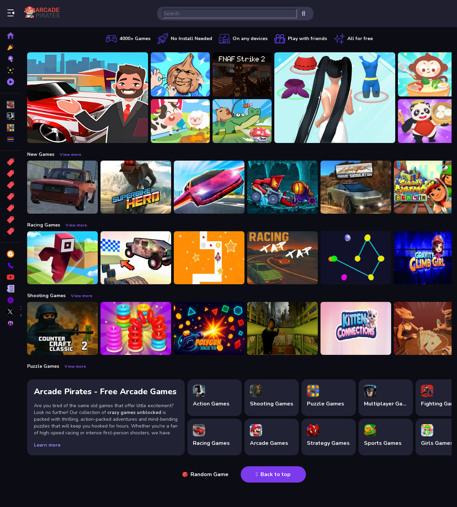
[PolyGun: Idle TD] (209, 328)
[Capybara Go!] (242, 121)
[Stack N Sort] (135, 328)
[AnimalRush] (209, 257)
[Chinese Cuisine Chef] (427, 121)
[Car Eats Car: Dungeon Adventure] (282, 187)
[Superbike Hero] (135, 187)
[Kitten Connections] (356, 328)
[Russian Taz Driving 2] (62, 187)
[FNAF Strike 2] (242, 74)
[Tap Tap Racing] (282, 257)
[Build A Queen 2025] (334, 97)
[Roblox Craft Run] (62, 257)
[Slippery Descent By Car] (135, 257)
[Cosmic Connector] (356, 257)
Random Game (205, 474)
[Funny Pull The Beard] (180, 74)
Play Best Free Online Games (43, 13)
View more (70, 154)
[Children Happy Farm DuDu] (180, 121)
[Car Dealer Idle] (87, 97)
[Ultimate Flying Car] (209, 187)
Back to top (273, 474)
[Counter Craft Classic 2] (62, 328)
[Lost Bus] (282, 328)
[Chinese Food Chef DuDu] (427, 74)
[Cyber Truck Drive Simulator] (356, 187)
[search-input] (230, 13)
